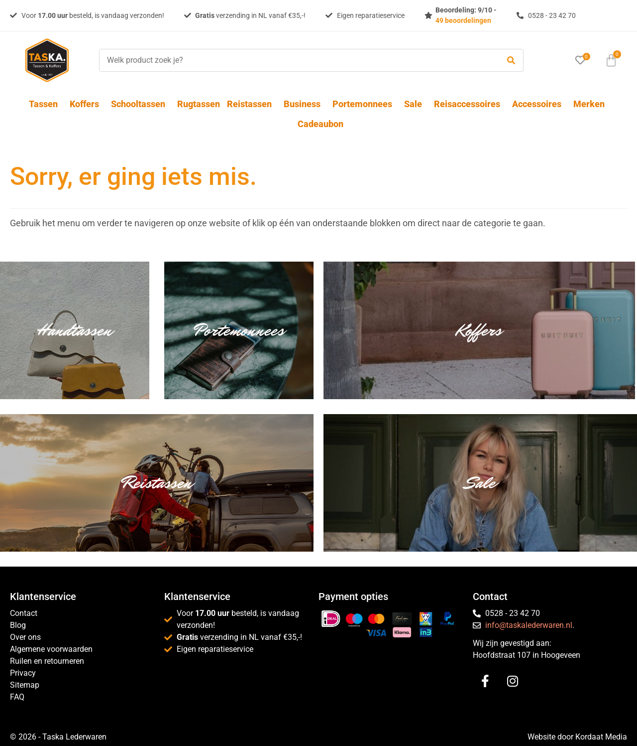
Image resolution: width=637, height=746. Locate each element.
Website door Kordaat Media (577, 737)
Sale (415, 104)
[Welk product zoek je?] (297, 60)
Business (304, 104)
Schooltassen (140, 104)
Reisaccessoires (469, 104)
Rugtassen (198, 104)
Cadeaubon (320, 124)
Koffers (87, 104)
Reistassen (252, 104)
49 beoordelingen (463, 20)
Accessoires (539, 104)
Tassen (46, 104)
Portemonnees (364, 104)
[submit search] (511, 60)
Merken (589, 104)
